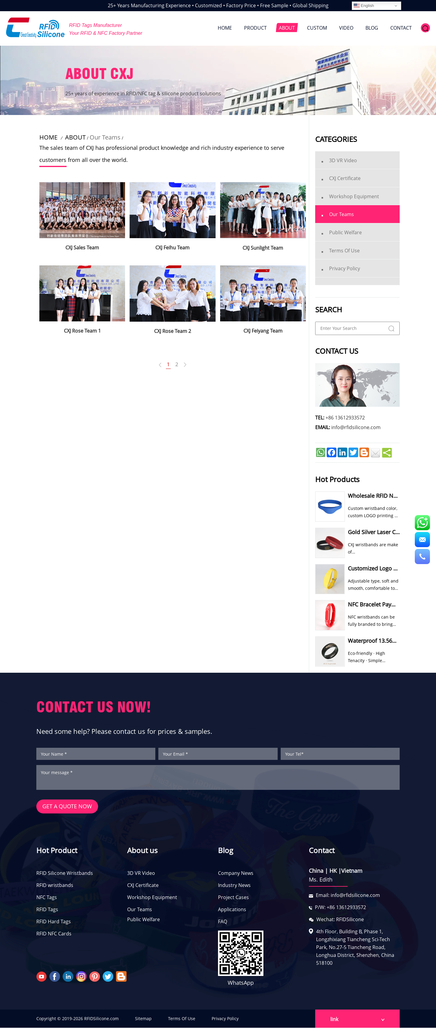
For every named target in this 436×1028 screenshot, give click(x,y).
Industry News (234, 885)
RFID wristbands (54, 885)
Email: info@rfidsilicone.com (348, 895)
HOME (225, 28)
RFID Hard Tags (53, 921)
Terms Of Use (181, 1019)
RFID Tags (47, 909)
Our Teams (105, 137)
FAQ (222, 921)
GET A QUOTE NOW (67, 807)
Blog (225, 851)
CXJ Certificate (143, 885)
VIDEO (346, 28)
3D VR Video (141, 873)
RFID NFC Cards (53, 934)
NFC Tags (46, 897)
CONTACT (401, 28)
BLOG (371, 28)
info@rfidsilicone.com (356, 427)
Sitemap (143, 1019)
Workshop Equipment (152, 897)
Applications (232, 909)
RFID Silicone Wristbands (64, 873)
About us (142, 851)
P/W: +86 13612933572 (340, 907)
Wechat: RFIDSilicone (340, 919)
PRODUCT (255, 28)
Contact (322, 851)
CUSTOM (317, 28)
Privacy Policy (225, 1019)
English (364, 6)
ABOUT (287, 28)
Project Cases (233, 897)
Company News (235, 873)
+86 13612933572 (345, 417)
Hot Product (56, 851)
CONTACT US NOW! (93, 707)
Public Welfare (143, 919)
